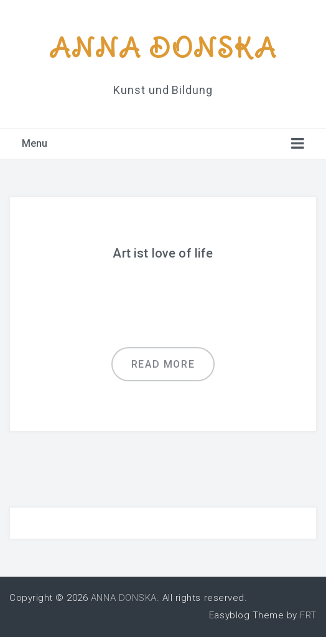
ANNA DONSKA (163, 48)
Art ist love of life (163, 253)
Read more (163, 364)
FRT (308, 615)
